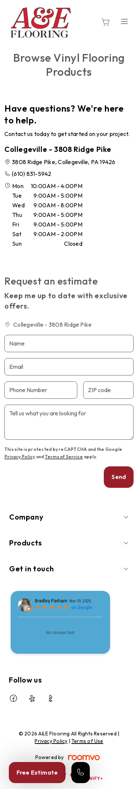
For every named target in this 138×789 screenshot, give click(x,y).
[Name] (69, 343)
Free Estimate (37, 772)
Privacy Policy (19, 456)
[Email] (69, 366)
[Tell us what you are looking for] (69, 422)
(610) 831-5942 (31, 173)
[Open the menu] (124, 21)
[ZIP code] (108, 390)
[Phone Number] (40, 390)
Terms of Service (64, 456)
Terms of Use (87, 741)
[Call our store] (80, 772)
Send (119, 476)
